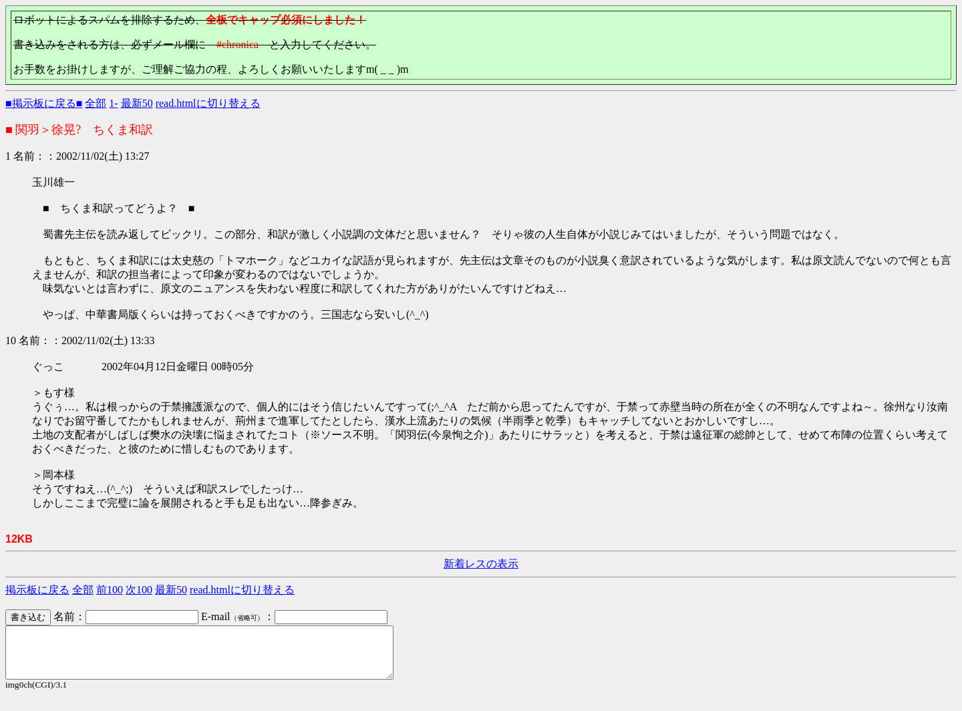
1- (113, 103)
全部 (95, 103)
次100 (139, 589)
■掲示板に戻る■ (43, 103)
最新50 (137, 103)
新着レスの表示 (481, 563)
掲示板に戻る (37, 589)
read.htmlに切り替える (208, 103)
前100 (109, 589)
